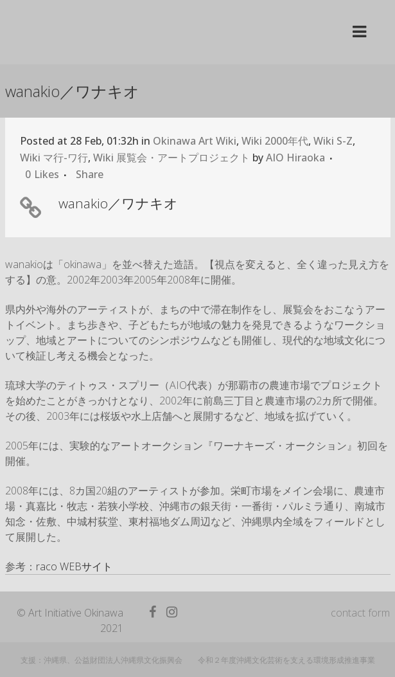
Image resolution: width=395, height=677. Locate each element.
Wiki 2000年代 (274, 141)
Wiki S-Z (333, 141)
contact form (360, 613)
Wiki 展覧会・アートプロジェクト (171, 157)
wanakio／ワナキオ (118, 203)
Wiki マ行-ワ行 (54, 157)
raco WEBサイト (74, 566)
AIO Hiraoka (295, 157)
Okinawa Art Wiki (194, 141)
